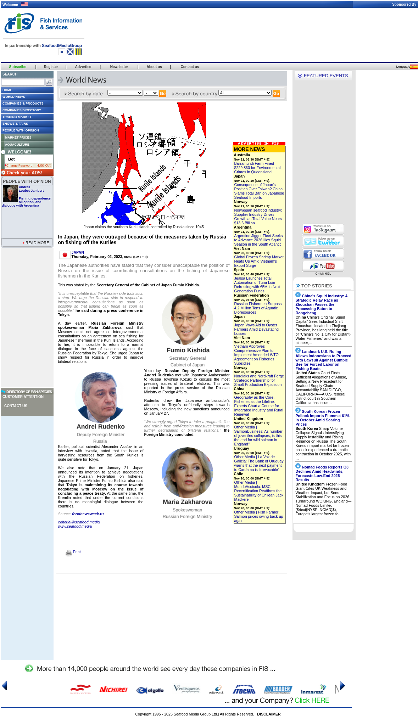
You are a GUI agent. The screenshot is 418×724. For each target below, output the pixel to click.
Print (73, 552)
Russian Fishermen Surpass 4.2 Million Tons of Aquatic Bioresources (258, 308)
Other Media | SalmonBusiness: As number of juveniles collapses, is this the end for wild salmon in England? (258, 435)
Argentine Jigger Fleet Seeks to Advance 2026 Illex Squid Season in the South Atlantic (258, 240)
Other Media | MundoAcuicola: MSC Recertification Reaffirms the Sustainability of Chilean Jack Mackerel (259, 490)
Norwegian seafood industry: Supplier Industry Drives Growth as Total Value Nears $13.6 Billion (258, 216)
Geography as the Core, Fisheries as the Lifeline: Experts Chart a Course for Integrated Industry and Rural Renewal (258, 405)
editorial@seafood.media (79, 522)
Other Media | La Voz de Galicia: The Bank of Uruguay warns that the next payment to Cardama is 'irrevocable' (259, 463)
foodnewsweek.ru (88, 514)
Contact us (15, 406)
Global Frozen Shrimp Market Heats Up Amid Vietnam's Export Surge (259, 261)
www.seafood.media (75, 526)
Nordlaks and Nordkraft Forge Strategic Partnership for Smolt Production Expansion (259, 380)
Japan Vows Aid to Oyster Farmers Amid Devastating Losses (256, 329)
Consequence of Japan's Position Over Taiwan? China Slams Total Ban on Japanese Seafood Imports (259, 191)
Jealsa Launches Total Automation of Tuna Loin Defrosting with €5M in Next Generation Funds (257, 284)
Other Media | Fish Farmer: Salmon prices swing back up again (258, 516)
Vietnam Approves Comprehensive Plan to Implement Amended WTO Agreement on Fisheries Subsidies (256, 354)
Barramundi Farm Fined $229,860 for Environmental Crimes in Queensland (257, 167)
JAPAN (78, 252)
